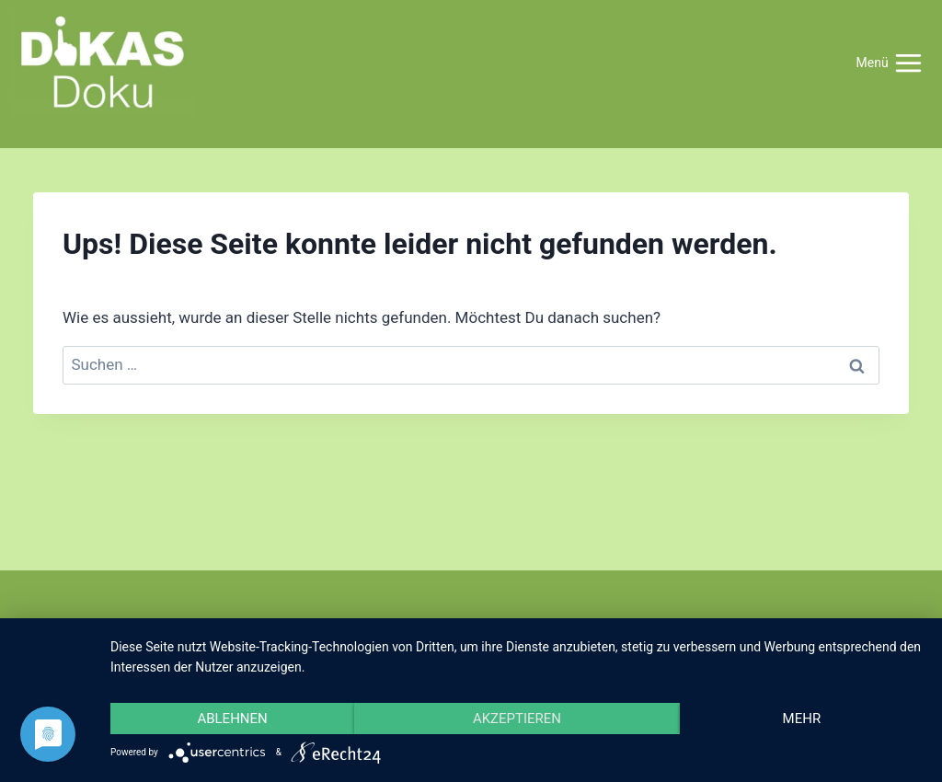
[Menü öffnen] (889, 62)
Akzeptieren (517, 718)
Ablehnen (232, 718)
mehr (802, 718)
